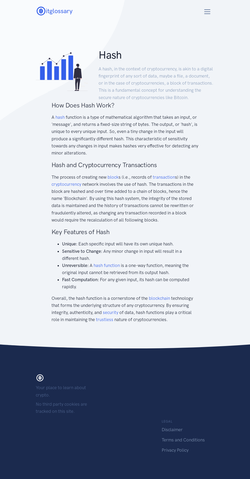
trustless (104, 319)
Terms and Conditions (183, 439)
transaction (164, 177)
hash (60, 117)
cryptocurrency (66, 184)
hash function (107, 265)
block (113, 177)
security (110, 312)
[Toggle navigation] (207, 12)
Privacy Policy (175, 450)
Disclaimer (172, 429)
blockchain (159, 298)
